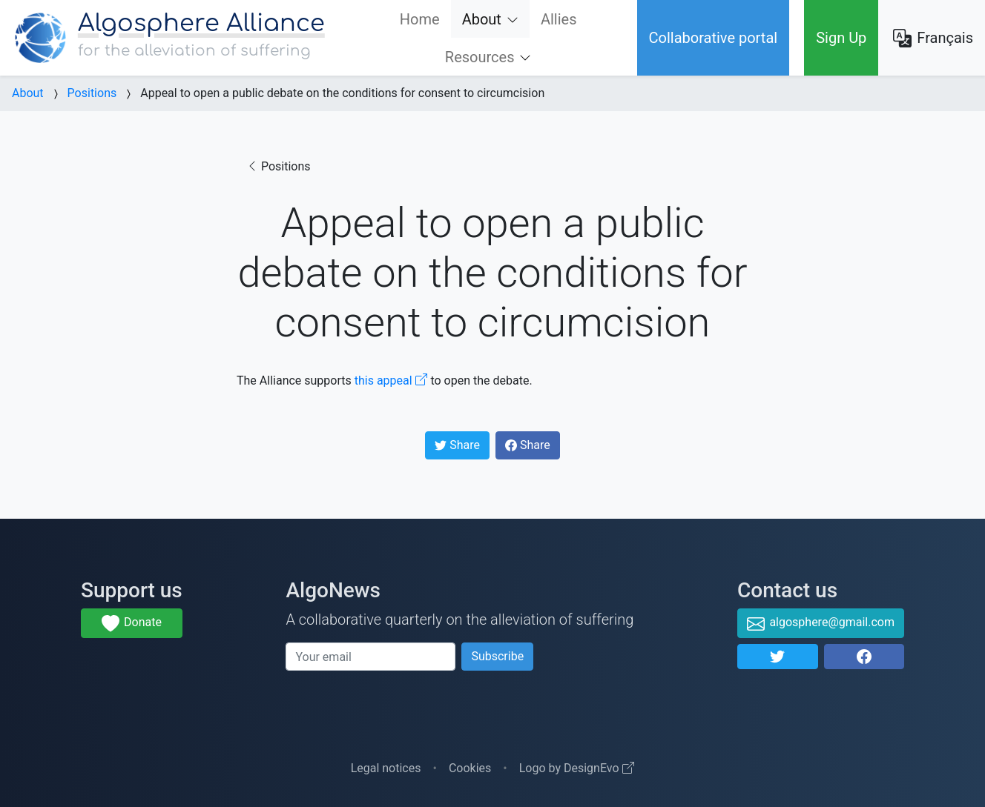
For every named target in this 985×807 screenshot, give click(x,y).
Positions (92, 93)
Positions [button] (278, 166)
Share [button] (462, 448)
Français (933, 38)
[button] (777, 656)
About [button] (489, 24)
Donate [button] (132, 624)
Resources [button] (480, 57)
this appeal (391, 380)
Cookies (470, 768)
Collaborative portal (713, 38)
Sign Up (841, 38)
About (28, 93)
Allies (559, 19)
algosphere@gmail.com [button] (821, 624)
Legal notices (386, 768)
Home (420, 19)
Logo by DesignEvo (577, 768)
